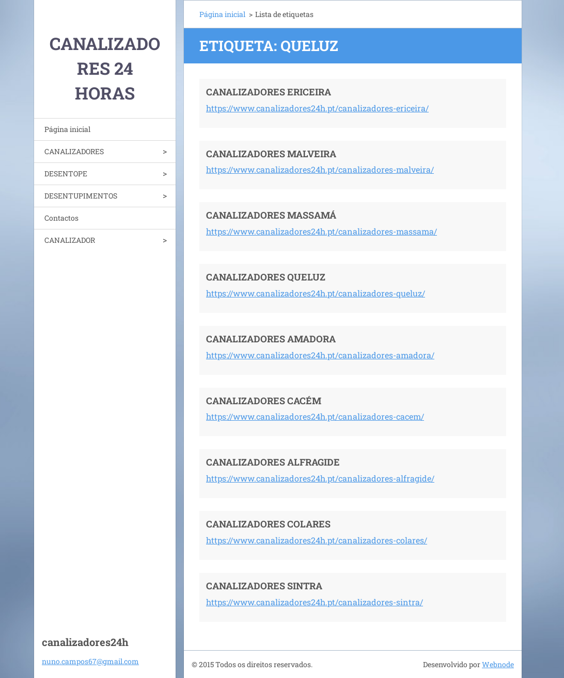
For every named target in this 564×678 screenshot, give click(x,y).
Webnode (498, 664)
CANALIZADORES (74, 151)
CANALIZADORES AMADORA (271, 339)
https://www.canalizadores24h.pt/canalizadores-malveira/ (320, 169)
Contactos (61, 218)
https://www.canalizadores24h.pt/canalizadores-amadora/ (320, 355)
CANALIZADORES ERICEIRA (268, 92)
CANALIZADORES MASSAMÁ (271, 215)
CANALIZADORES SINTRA (264, 586)
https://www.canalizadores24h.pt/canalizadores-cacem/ (315, 416)
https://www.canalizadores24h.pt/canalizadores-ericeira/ (317, 108)
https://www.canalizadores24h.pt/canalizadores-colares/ (316, 540)
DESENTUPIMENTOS (80, 196)
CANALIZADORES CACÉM (263, 400)
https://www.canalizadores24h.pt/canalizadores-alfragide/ (320, 478)
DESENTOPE (65, 173)
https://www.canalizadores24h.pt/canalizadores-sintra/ (314, 602)
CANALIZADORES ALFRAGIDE (273, 462)
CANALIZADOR (69, 240)
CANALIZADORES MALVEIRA (271, 153)
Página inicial (67, 129)
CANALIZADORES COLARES (268, 524)
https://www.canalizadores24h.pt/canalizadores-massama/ (321, 231)
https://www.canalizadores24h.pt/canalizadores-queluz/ (315, 293)
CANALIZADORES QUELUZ (265, 277)
